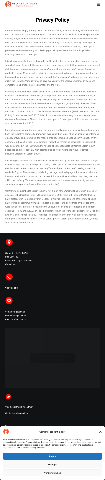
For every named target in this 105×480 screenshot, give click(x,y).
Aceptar (53, 456)
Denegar (52, 464)
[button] (100, 431)
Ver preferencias (52, 473)
